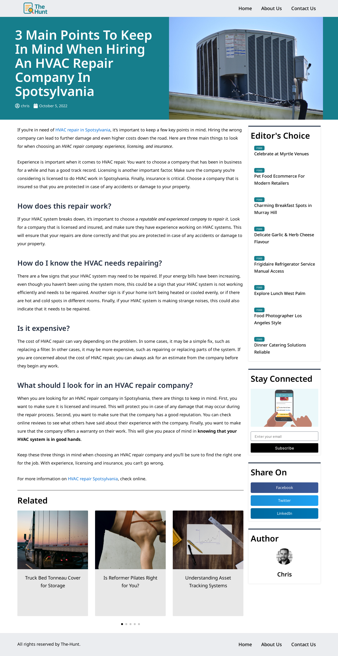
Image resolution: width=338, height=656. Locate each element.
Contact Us (303, 8)
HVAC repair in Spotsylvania (82, 130)
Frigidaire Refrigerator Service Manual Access (284, 267)
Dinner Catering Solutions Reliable (280, 348)
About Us (271, 8)
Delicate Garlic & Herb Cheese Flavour (284, 238)
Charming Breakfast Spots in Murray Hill (283, 208)
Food (259, 148)
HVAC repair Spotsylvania (93, 478)
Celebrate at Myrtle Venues (281, 153)
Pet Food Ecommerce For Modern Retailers (279, 179)
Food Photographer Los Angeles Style (278, 319)
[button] (122, 624)
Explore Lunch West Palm (279, 293)
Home (245, 8)
